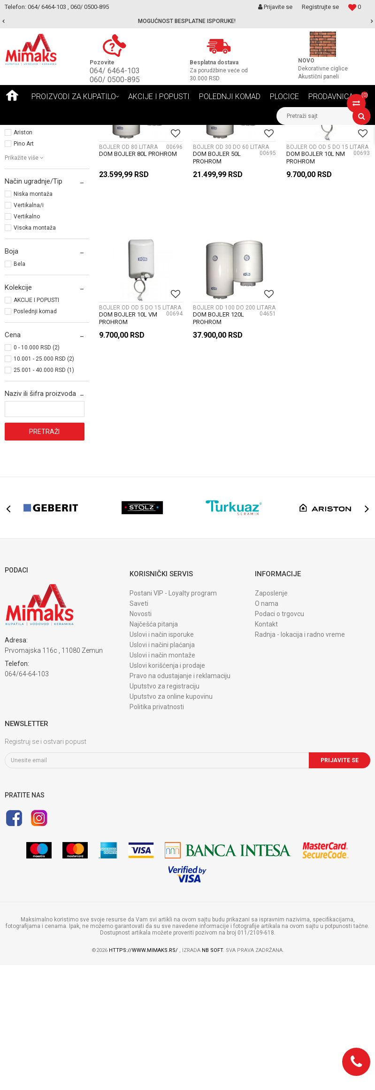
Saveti (139, 728)
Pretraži (44, 556)
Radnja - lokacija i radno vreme (300, 759)
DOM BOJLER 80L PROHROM (138, 278)
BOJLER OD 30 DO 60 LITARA (231, 272)
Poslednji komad (35, 436)
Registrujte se (320, 6)
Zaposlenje (271, 718)
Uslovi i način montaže (162, 780)
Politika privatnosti (157, 831)
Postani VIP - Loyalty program (173, 718)
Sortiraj (255, 149)
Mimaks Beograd (27, 132)
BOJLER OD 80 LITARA (128, 272)
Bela (19, 389)
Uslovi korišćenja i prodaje (167, 790)
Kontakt (266, 749)
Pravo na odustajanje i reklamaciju (180, 800)
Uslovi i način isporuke (162, 759)
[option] (187, 21)
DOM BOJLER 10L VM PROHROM (128, 443)
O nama (266, 728)
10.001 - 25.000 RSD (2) (44, 483)
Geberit (23, 223)
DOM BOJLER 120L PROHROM (218, 443)
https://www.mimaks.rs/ (144, 1075)
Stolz (20, 235)
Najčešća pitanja (154, 749)
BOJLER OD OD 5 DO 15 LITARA (327, 272)
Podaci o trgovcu (279, 738)
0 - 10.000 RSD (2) (37, 472)
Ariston (23, 257)
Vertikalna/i (29, 330)
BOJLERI (19, 171)
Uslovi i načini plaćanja (162, 769)
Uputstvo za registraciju (164, 811)
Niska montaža (33, 319)
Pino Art (24, 268)
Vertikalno (27, 341)
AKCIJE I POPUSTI (36, 425)
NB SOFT (212, 1075)
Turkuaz (24, 246)
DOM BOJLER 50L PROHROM (217, 282)
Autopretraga (215, 149)
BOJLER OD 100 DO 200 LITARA (234, 432)
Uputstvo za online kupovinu (171, 821)
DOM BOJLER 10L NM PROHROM (315, 282)
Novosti (141, 738)
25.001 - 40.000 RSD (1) (44, 495)
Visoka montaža (35, 352)
